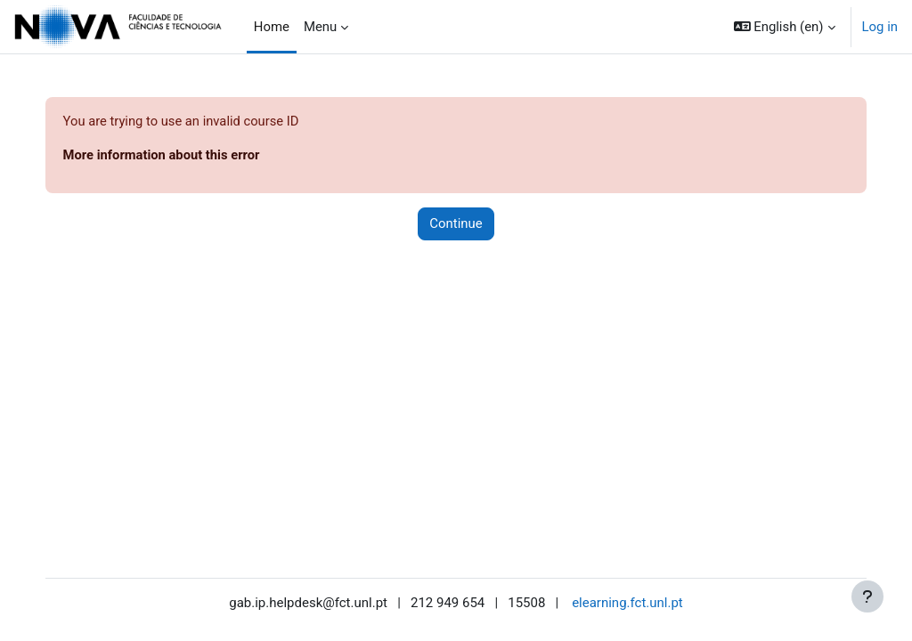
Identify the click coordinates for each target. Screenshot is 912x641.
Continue (455, 224)
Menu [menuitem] (320, 27)
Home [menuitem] (271, 27)
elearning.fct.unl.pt (627, 603)
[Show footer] (867, 596)
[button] (784, 26)
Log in (880, 27)
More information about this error (181, 155)
